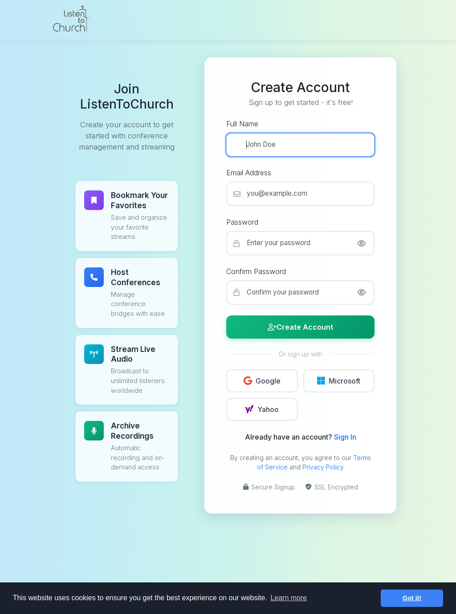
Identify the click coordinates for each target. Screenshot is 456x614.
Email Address (248, 172)
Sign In (345, 436)
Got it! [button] (412, 598)
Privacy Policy (323, 467)
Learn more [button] (288, 598)
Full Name (242, 123)
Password (242, 222)
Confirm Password (256, 271)
